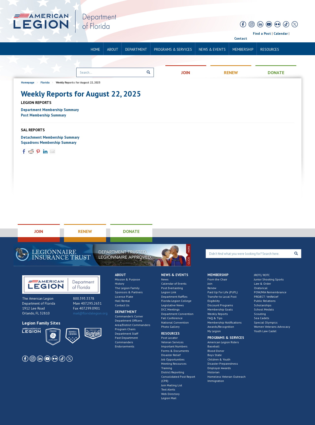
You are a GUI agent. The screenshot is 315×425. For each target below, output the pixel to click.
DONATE (276, 72)
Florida (45, 82)
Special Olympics (266, 322)
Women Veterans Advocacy (272, 326)
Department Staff (126, 333)
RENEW (231, 72)
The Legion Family (127, 288)
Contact (240, 38)
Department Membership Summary (50, 109)
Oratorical (261, 288)
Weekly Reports (217, 314)
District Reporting (172, 372)
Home (95, 49)
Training (166, 368)
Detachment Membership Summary (50, 137)
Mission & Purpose (127, 279)
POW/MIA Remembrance (270, 292)
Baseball (213, 346)
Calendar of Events (174, 283)
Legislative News (172, 305)
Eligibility (213, 301)
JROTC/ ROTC (262, 275)
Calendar (281, 33)
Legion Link (168, 292)
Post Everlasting (172, 288)
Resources (269, 49)
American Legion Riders (223, 342)
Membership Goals (220, 309)
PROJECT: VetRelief (266, 296)
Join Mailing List (171, 385)
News (165, 279)
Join (209, 283)
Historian (213, 372)
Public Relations (265, 301)
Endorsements (124, 346)
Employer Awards (219, 368)
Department (136, 49)
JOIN (185, 72)
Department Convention (177, 314)
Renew (211, 288)
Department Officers (128, 320)
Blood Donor (215, 351)
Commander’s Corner (129, 316)
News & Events (212, 49)
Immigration (215, 381)
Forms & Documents (175, 351)
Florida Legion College (176, 301)
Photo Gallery (170, 326)
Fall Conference (172, 318)
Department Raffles (174, 296)
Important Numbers (174, 346)
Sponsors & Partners (129, 292)
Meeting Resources (174, 363)
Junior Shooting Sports (269, 279)
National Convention (175, 322)
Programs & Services (173, 49)
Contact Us (122, 305)
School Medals (264, 309)
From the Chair (217, 279)
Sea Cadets (261, 318)
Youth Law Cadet (265, 331)
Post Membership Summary (43, 115)
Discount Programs (220, 305)
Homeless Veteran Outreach (226, 376)
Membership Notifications (224, 322)
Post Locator (169, 338)
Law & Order (262, 283)
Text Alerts (168, 389)
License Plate (124, 296)
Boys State (214, 355)
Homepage (27, 82)
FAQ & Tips (214, 318)
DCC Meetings (170, 309)
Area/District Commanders (132, 325)
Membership (243, 49)
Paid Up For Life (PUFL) (222, 292)
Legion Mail (168, 398)
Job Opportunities (173, 359)
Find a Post (262, 33)
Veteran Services (172, 342)
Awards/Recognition (220, 326)
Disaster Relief (171, 355)
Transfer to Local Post (221, 296)
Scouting (260, 314)
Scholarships (262, 305)
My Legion (214, 331)
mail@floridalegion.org (90, 313)
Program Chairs (125, 329)
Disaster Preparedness (222, 363)
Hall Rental (122, 301)
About (112, 49)
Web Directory (170, 394)
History (119, 283)
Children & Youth (218, 359)
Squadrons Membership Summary (48, 142)
